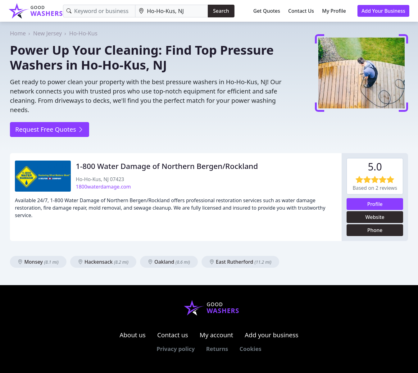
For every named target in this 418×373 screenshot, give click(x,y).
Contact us (172, 335)
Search (221, 10)
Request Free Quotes (49, 129)
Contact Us (301, 10)
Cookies (250, 349)
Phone (375, 230)
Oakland (169, 261)
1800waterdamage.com (103, 186)
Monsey (38, 261)
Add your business (271, 335)
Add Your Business (383, 10)
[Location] (171, 11)
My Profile (334, 10)
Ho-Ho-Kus (83, 33)
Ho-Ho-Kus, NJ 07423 (100, 179)
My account (216, 335)
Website (375, 217)
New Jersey (47, 33)
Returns (217, 349)
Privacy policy (176, 349)
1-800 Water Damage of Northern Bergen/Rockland (167, 166)
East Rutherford (240, 261)
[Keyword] (99, 11)
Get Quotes (266, 10)
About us (133, 335)
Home (18, 33)
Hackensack (103, 261)
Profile (375, 204)
